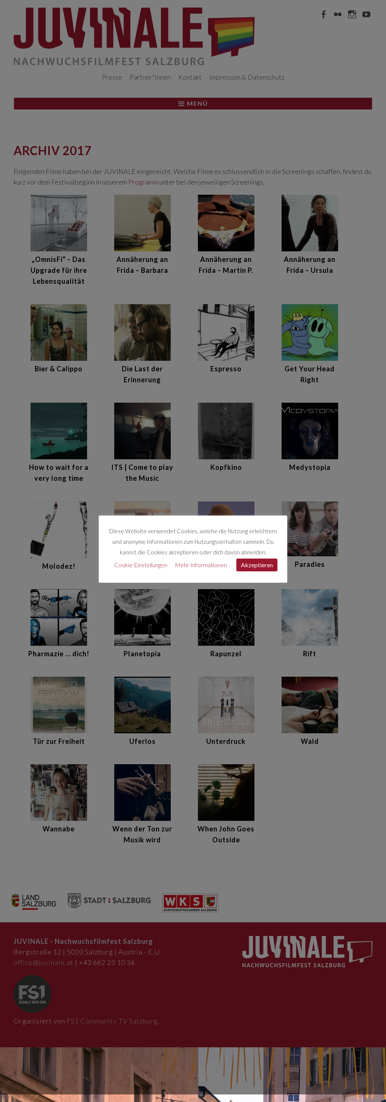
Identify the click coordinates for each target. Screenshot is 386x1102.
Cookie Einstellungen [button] (140, 564)
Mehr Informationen (201, 564)
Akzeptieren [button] (257, 564)
